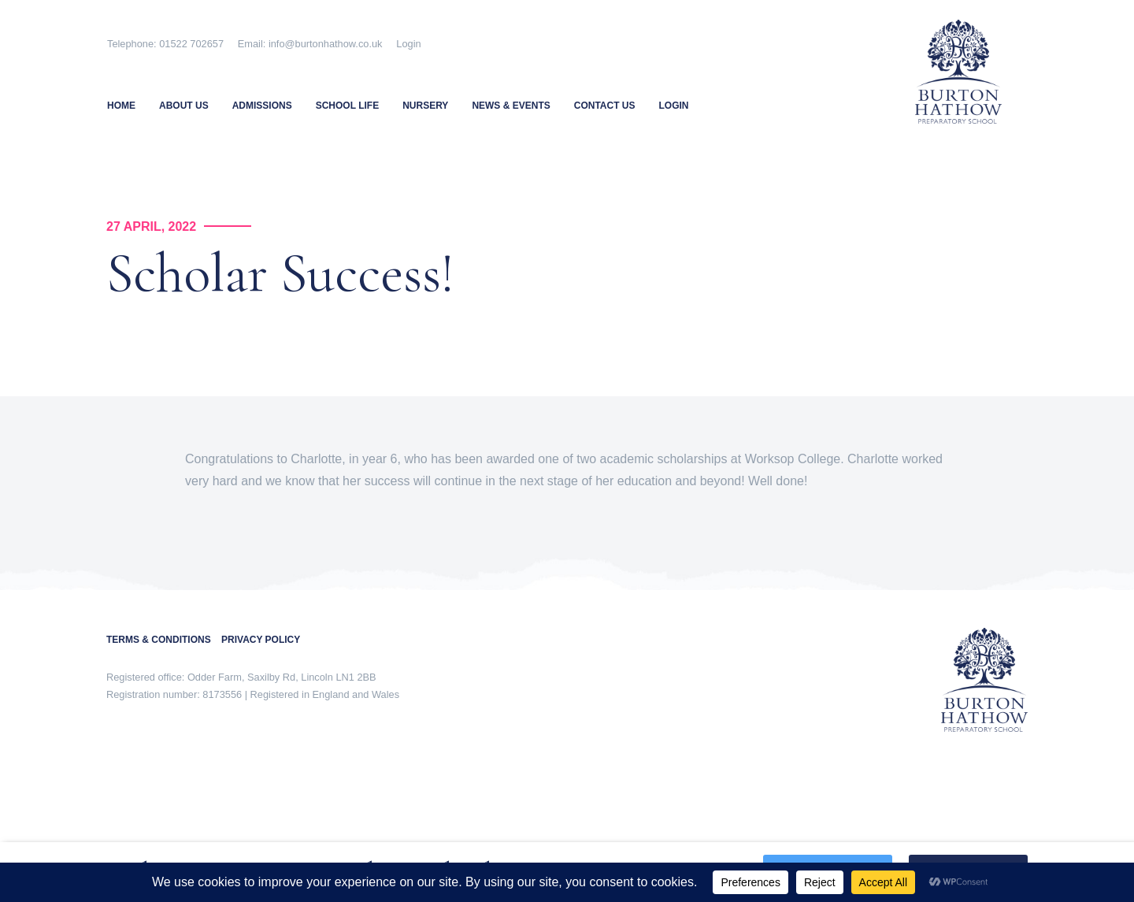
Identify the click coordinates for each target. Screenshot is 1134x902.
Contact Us (605, 105)
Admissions (262, 105)
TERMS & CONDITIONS (163, 639)
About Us (184, 105)
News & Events (511, 105)
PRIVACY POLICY (260, 639)
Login (408, 44)
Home (121, 105)
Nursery (425, 105)
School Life (347, 105)
